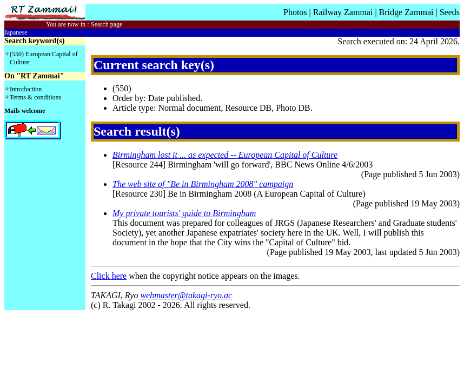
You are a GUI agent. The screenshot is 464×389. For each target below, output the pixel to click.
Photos (295, 12)
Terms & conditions (35, 97)
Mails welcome (24, 111)
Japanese (16, 32)
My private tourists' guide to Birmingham (184, 213)
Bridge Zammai (406, 12)
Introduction (26, 89)
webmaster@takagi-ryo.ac (185, 295)
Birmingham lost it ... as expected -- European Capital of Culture (224, 154)
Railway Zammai (343, 12)
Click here (109, 275)
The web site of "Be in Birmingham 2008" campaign (202, 184)
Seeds (450, 12)
